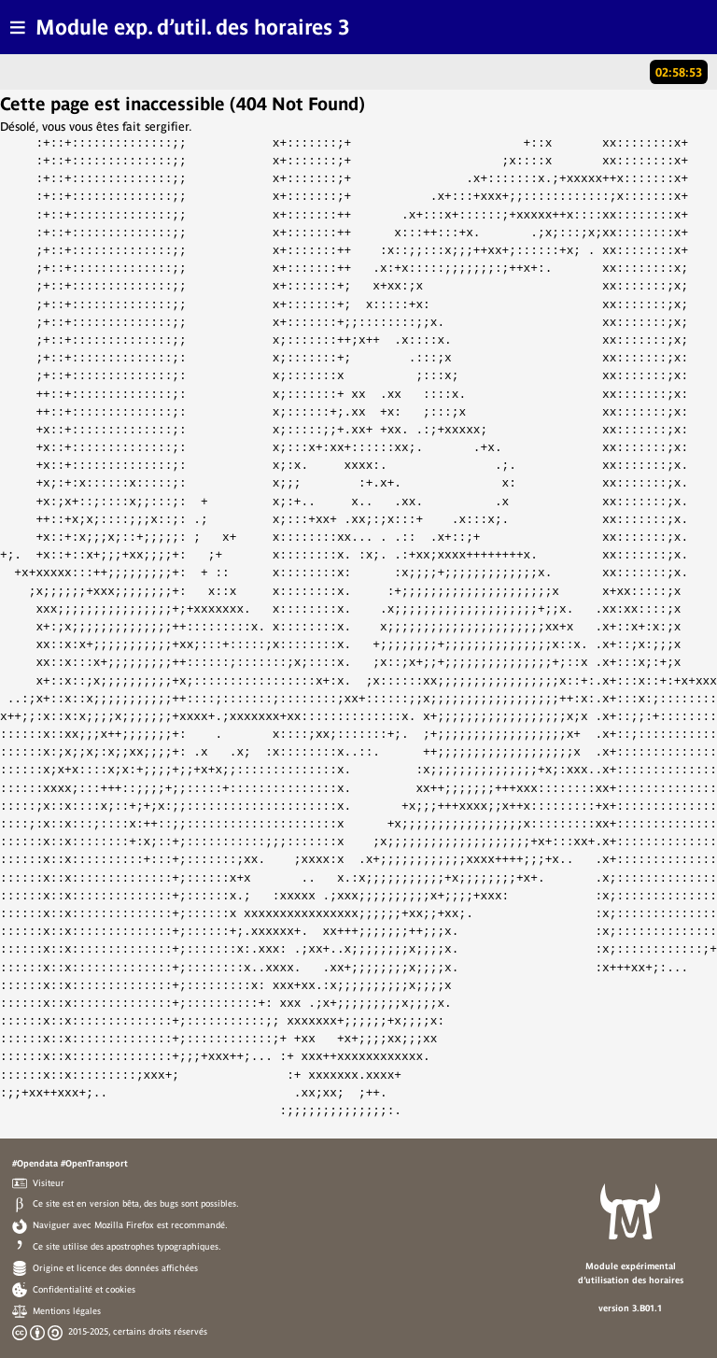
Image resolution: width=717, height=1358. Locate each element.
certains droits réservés (160, 1331)
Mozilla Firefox (124, 1224)
